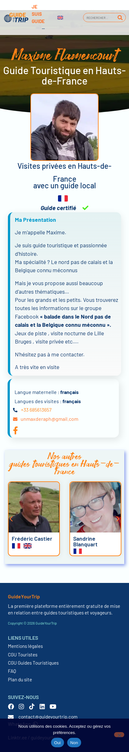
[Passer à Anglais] (60, 18)
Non (74, 742)
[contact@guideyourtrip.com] (11, 717)
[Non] (119, 734)
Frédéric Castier (32, 538)
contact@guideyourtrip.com (48, 717)
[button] (11, 519)
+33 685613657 (36, 410)
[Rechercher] (120, 17)
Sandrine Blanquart (85, 541)
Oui (57, 742)
